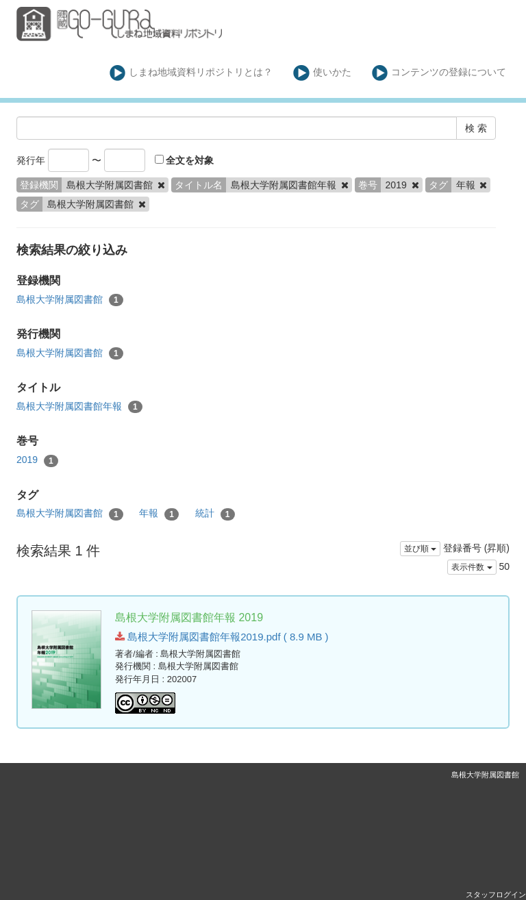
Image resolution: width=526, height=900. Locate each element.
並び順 (420, 548)
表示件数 (471, 567)
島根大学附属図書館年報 (79, 407)
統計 (215, 514)
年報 (159, 514)
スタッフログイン (496, 894)
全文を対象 (184, 160)
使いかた (322, 73)
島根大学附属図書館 (69, 300)
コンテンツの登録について (439, 73)
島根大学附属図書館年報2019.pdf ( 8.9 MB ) (222, 636)
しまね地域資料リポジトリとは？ (191, 73)
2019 (37, 460)
